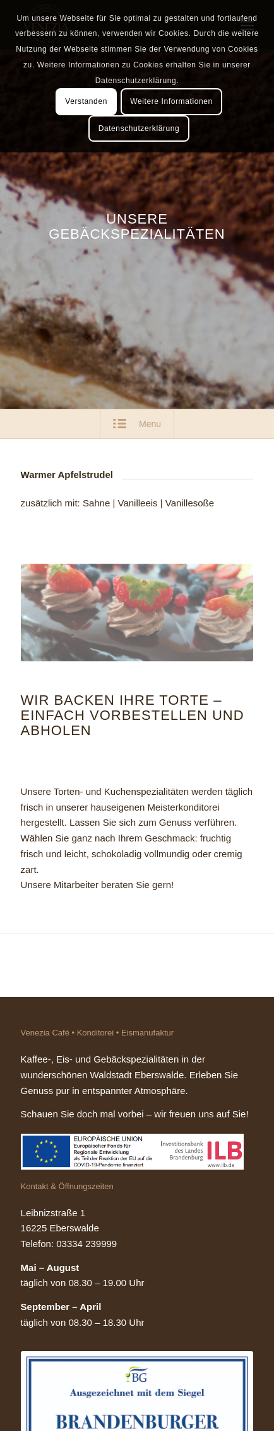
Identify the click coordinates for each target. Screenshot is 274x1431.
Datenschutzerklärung (139, 128)
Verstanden (86, 101)
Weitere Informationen (171, 101)
